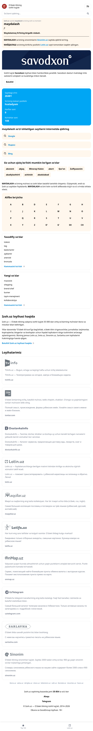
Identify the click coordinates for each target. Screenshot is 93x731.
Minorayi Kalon (36, 169)
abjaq (21, 169)
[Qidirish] (88, 13)
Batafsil (9, 82)
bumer (7, 292)
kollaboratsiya (10, 300)
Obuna (34, 710)
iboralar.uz (62, 683)
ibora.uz (13, 683)
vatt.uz (54, 683)
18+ (60, 710)
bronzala (8, 261)
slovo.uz (36, 683)
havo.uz (80, 683)
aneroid (7, 257)
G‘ (58, 225)
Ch (82, 225)
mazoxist (8, 280)
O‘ (46, 225)
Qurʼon (62, 169)
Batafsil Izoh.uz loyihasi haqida (18, 343)
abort (51, 169)
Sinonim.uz (42, 40)
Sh (70, 225)
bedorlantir (9, 250)
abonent (10, 169)
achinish (29, 174)
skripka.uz (28, 683)
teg (5, 246)
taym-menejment (12, 296)
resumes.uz (71, 683)
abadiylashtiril (13, 174)
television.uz (45, 683)
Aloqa (46, 696)
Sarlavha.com (63, 335)
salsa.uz (20, 683)
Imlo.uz (41, 335)
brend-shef (9, 288)
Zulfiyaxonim (76, 169)
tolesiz (7, 242)
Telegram (46, 701)
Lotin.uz (44, 44)
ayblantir (8, 253)
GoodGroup (45, 710)
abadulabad (43, 174)
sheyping (8, 284)
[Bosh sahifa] (24, 6)
